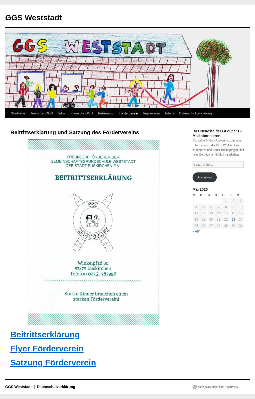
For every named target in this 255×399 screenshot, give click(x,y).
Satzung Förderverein (53, 362)
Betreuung (106, 113)
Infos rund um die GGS (75, 113)
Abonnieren (204, 177)
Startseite (18, 113)
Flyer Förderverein (47, 348)
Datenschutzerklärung (195, 113)
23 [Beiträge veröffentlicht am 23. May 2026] (233, 219)
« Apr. (197, 231)
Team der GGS (41, 113)
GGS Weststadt (33, 17)
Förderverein (128, 113)
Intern (169, 113)
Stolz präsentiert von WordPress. (218, 387)
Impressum (151, 113)
